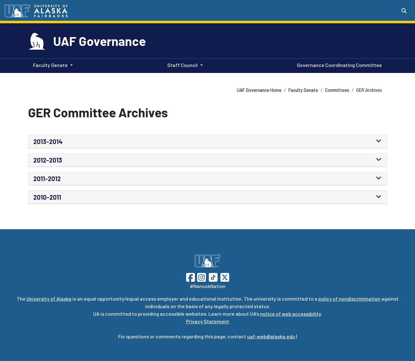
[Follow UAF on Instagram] (201, 277)
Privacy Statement (207, 321)
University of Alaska (48, 299)
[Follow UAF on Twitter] (224, 277)
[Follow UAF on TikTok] (213, 277)
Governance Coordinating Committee (338, 64)
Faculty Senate (303, 90)
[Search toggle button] (404, 10)
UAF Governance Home (259, 90)
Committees (337, 90)
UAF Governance (99, 40)
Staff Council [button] (182, 65)
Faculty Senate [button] (50, 65)
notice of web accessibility (290, 314)
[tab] (207, 141)
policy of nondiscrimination (349, 299)
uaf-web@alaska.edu (271, 336)
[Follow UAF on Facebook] (190, 277)
